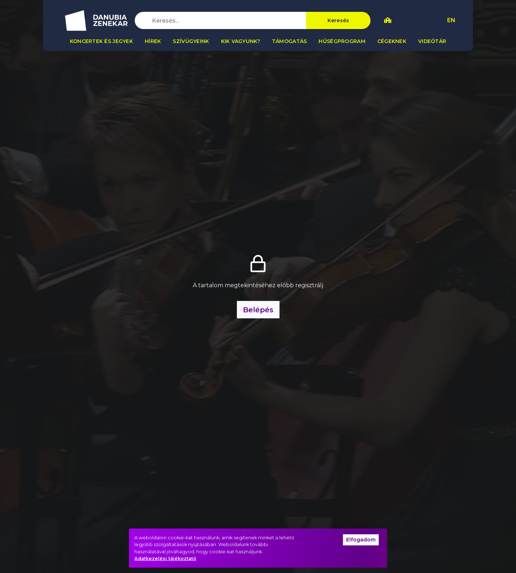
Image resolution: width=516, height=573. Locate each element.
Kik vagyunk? (240, 41)
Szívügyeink (191, 41)
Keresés (338, 20)
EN (451, 20)
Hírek (153, 41)
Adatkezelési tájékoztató (165, 558)
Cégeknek (391, 41)
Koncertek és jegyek (101, 41)
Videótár (432, 41)
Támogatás (289, 41)
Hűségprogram (342, 41)
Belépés (258, 310)
